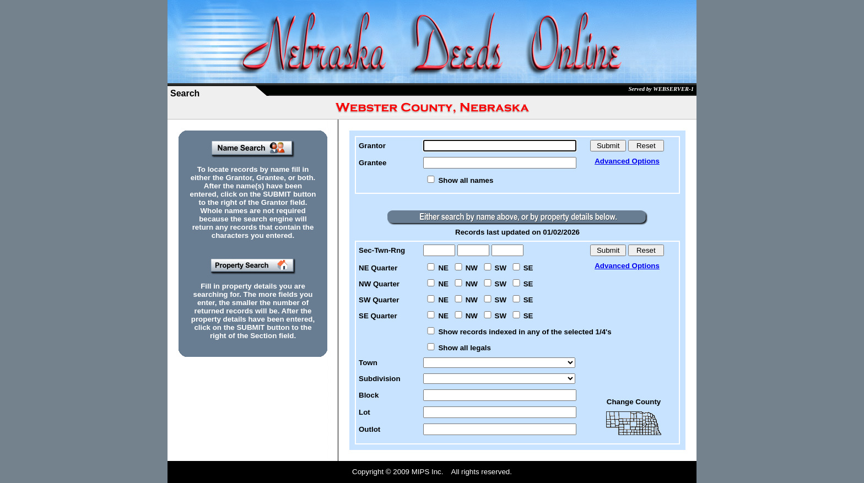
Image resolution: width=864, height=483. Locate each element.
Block (369, 395)
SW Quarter (379, 300)
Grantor (372, 146)
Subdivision (380, 379)
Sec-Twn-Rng (382, 250)
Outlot (369, 429)
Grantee (372, 163)
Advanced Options (627, 161)
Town (368, 363)
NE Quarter (378, 268)
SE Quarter (378, 316)
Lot (364, 412)
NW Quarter (379, 284)
